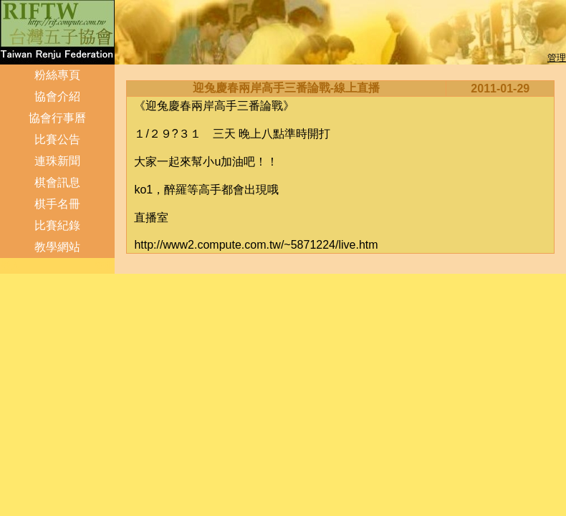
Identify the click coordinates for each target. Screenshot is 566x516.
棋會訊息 (57, 182)
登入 (10, 265)
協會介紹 (57, 96)
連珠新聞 (57, 161)
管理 (556, 57)
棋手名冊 (57, 204)
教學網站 (57, 247)
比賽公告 (57, 139)
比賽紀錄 (57, 225)
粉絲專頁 (57, 75)
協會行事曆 (57, 118)
